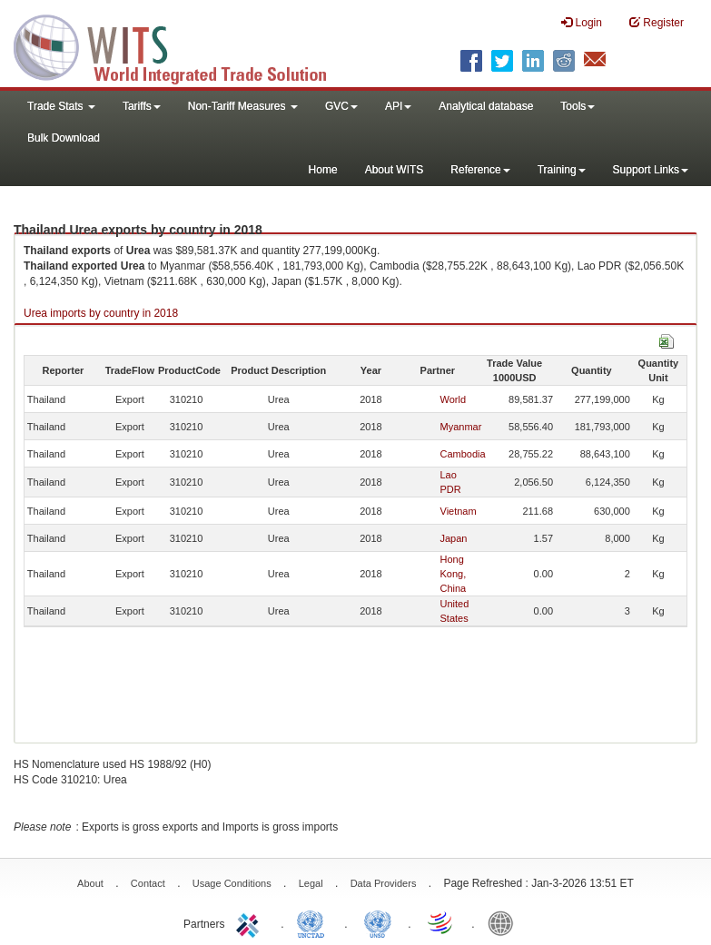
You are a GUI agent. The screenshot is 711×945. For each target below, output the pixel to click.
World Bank (505, 922)
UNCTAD (314, 922)
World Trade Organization (441, 922)
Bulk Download (63, 138)
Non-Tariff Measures (243, 106)
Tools (577, 106)
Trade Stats (61, 106)
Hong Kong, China (453, 574)
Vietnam (458, 511)
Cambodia (463, 453)
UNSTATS (378, 922)
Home (323, 169)
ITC (250, 922)
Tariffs (142, 106)
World (453, 399)
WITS (181, 45)
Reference (479, 169)
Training (562, 169)
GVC (341, 106)
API (398, 106)
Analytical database (486, 106)
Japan (454, 538)
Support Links (650, 169)
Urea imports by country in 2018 (101, 313)
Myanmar (461, 426)
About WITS (394, 169)
